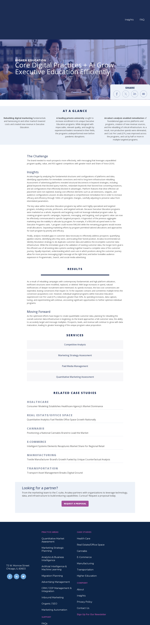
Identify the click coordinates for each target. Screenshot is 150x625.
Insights (129, 5)
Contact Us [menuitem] (83, 580)
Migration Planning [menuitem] (52, 547)
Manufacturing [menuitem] (85, 535)
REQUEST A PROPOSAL (75, 475)
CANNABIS (36, 400)
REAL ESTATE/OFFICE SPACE (50, 387)
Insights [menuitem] (81, 567)
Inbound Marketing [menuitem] (53, 569)
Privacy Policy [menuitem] (84, 573)
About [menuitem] (80, 561)
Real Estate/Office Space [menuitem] (91, 516)
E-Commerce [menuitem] (84, 529)
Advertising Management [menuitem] (56, 553)
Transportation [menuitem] (85, 541)
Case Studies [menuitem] (49, 601)
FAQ (142, 5)
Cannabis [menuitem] (82, 522)
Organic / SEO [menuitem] (49, 575)
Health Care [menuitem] (83, 510)
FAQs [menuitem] (44, 595)
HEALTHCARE (38, 373)
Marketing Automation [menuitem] (54, 581)
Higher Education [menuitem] (87, 547)
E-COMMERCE (36, 413)
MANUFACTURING (41, 427)
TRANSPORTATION (42, 440)
